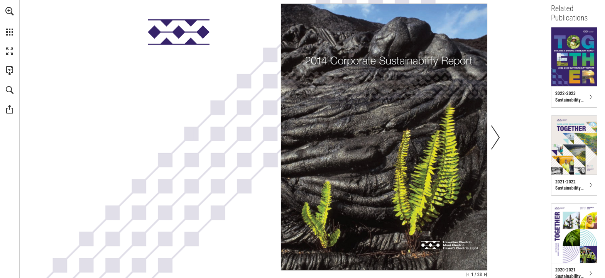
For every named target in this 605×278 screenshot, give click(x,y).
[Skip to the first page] (467, 274)
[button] (9, 11)
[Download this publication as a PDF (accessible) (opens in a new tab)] (9, 70)
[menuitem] (9, 21)
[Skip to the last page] (485, 274)
